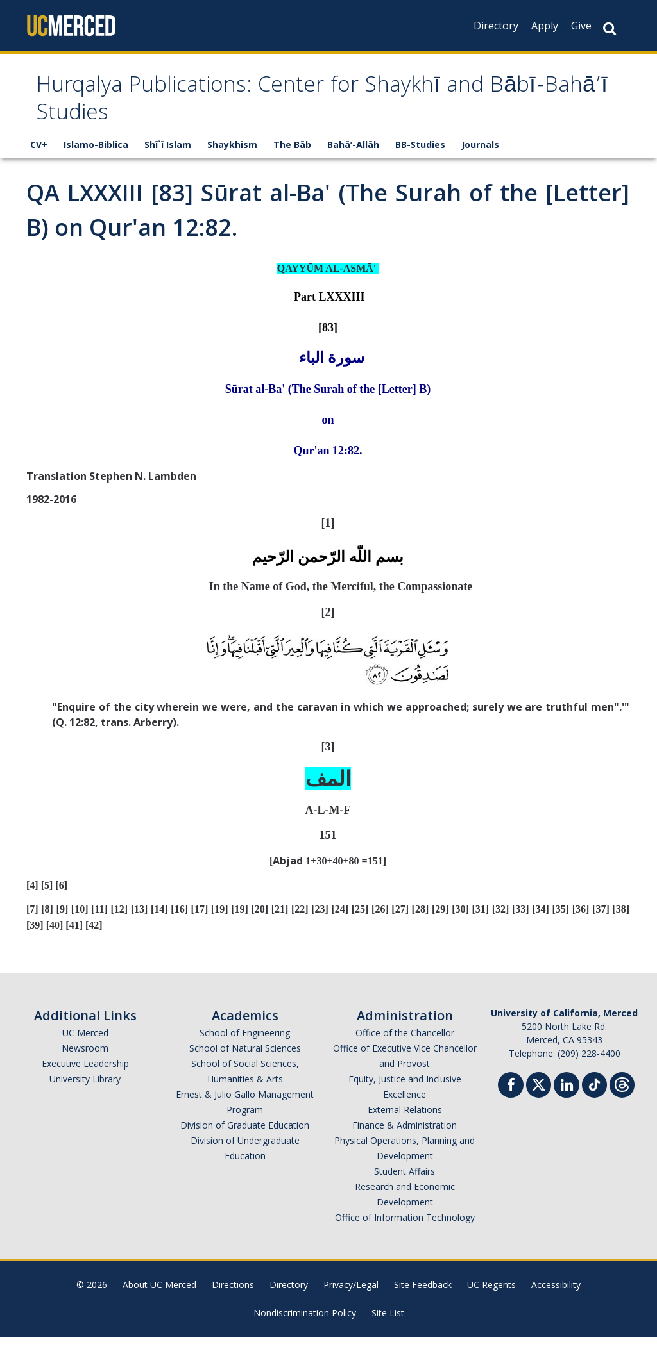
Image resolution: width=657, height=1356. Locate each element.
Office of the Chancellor (404, 1051)
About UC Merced (159, 1303)
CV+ (38, 163)
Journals (480, 163)
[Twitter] (538, 1102)
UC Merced (85, 1051)
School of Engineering (245, 1051)
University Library (85, 1097)
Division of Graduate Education (244, 1143)
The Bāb (292, 163)
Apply (544, 26)
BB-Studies (420, 163)
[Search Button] (609, 28)
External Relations (405, 1128)
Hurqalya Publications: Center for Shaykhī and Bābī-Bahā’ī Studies (300, 110)
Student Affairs (404, 1190)
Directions (233, 1303)
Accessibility (556, 1303)
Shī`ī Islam (167, 163)
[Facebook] (510, 1105)
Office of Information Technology (405, 1236)
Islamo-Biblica (96, 163)
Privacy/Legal (351, 1303)
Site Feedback (423, 1303)
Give (581, 26)
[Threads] (622, 1102)
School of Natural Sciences (245, 1067)
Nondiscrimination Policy (304, 1331)
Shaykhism (232, 163)
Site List (387, 1331)
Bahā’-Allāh (353, 163)
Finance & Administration (404, 1143)
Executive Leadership (85, 1082)
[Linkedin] (566, 1105)
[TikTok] (594, 1102)
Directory (496, 26)
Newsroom (85, 1067)
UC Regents (491, 1303)
